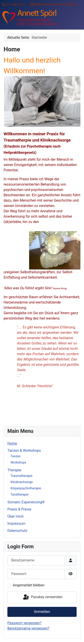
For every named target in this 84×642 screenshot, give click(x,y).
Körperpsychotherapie (26, 488)
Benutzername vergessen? (28, 628)
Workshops (18, 462)
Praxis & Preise (19, 509)
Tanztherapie (19, 494)
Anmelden (42, 612)
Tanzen (16, 456)
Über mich (15, 516)
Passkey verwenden (42, 597)
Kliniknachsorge (22, 482)
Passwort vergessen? (24, 623)
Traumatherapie (21, 476)
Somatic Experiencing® (26, 502)
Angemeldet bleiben (28, 585)
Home (12, 443)
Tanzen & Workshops (24, 450)
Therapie (14, 470)
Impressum (16, 523)
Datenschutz (17, 531)
